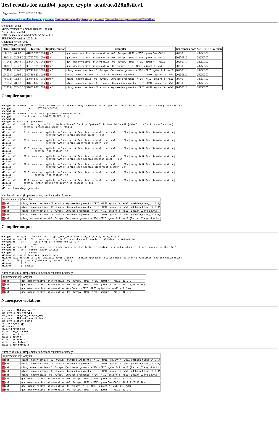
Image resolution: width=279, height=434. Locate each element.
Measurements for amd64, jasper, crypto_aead (28, 19)
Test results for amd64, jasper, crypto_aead (79, 19)
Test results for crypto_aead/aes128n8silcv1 (130, 19)
